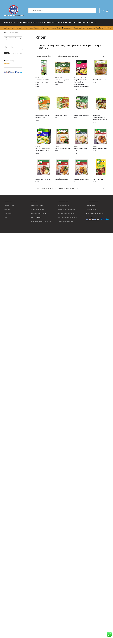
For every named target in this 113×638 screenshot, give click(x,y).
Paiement (7, 208)
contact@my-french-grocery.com (41, 220)
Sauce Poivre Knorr (61, 114)
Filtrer (6, 52)
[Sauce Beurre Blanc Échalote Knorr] (43, 102)
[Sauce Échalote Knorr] (63, 166)
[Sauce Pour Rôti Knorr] (43, 166)
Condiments (39, 76)
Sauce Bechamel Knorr (62, 147)
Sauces (95, 76)
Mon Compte (8, 212)
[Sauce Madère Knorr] (101, 66)
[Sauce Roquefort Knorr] (82, 102)
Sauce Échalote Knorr (62, 178)
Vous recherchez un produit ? (67, 216)
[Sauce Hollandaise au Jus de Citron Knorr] (43, 135)
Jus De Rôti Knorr (99, 178)
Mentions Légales (63, 204)
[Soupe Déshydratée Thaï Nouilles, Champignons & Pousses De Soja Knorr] (82, 66)
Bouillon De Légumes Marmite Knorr (62, 80)
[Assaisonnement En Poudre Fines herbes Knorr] (43, 66)
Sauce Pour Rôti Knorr (42, 178)
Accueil (6, 31)
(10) (7, 62)
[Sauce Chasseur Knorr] (82, 166)
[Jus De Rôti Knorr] (101, 166)
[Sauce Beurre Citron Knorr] (82, 135)
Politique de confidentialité (66, 208)
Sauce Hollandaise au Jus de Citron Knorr (42, 148)
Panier (6, 216)
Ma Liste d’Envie (9, 204)
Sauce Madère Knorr (99, 78)
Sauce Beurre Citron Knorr (80, 148)
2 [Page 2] (103, 55)
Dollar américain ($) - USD (11, 37)
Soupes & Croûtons (80, 76)
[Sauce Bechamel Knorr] (63, 135)
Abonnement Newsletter (65, 220)
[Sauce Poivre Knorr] (63, 102)
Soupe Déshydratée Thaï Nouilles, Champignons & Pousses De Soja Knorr (81, 82)
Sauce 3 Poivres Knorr (100, 147)
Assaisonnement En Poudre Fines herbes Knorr (42, 81)
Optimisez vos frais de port (66, 212)
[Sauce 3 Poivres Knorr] (101, 135)
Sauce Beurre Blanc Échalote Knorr (42, 115)
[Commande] (46, 55)
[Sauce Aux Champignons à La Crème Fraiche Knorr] (101, 102)
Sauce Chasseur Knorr (81, 178)
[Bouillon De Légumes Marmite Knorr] (63, 66)
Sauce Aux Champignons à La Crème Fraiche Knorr (100, 116)
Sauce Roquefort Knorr (81, 114)
